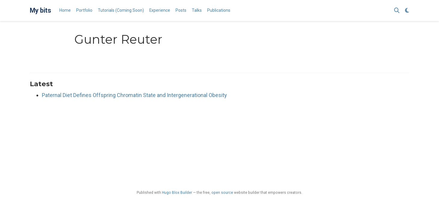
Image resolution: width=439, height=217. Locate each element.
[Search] (397, 10)
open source (222, 192)
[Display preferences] (407, 10)
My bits (40, 10)
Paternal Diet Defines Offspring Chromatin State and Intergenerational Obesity (134, 95)
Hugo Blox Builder (177, 192)
